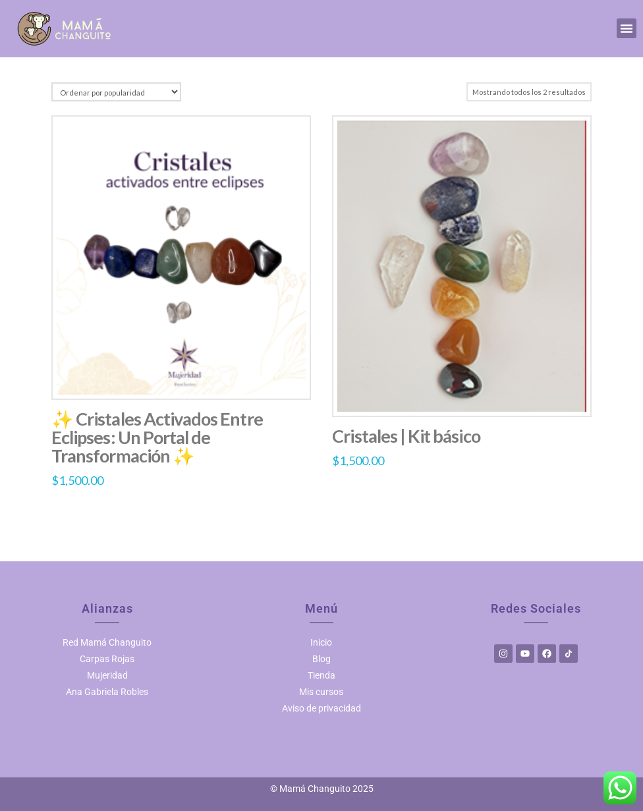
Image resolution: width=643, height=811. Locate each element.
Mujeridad (107, 675)
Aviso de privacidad (321, 708)
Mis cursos (321, 691)
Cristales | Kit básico (406, 436)
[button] (626, 28)
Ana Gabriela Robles (107, 691)
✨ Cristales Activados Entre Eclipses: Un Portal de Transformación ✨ (157, 437)
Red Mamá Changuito (107, 642)
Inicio (321, 642)
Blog (321, 659)
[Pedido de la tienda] (116, 91)
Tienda (321, 675)
